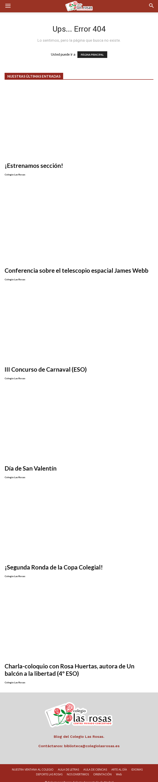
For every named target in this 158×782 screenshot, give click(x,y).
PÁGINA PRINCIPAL (92, 54)
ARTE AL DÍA (119, 764)
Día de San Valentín (30, 462)
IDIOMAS (137, 764)
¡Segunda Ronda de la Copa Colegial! (54, 561)
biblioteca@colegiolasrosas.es (92, 740)
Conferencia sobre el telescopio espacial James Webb (76, 264)
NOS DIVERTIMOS (78, 768)
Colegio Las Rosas (15, 174)
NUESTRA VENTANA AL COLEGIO (33, 764)
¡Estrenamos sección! (34, 165)
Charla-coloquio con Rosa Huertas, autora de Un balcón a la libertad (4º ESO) (69, 664)
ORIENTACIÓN (102, 768)
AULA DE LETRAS (68, 764)
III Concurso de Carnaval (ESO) (46, 363)
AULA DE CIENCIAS (95, 764)
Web (119, 768)
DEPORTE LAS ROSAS (49, 768)
